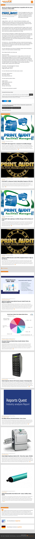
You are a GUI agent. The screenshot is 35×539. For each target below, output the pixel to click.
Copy (31, 94)
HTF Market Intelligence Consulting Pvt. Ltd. (8, 339)
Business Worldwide (5, 379)
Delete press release (7, 107)
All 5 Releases (4, 268)
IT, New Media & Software (13, 10)
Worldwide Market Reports (6, 299)
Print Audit (9, 11)
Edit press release (16, 107)
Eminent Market (4, 492)
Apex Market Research (5, 454)
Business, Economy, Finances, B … (11, 298)
